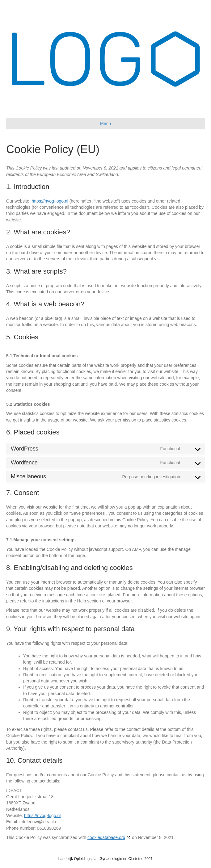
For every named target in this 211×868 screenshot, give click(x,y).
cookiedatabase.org (106, 837)
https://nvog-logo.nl (50, 201)
